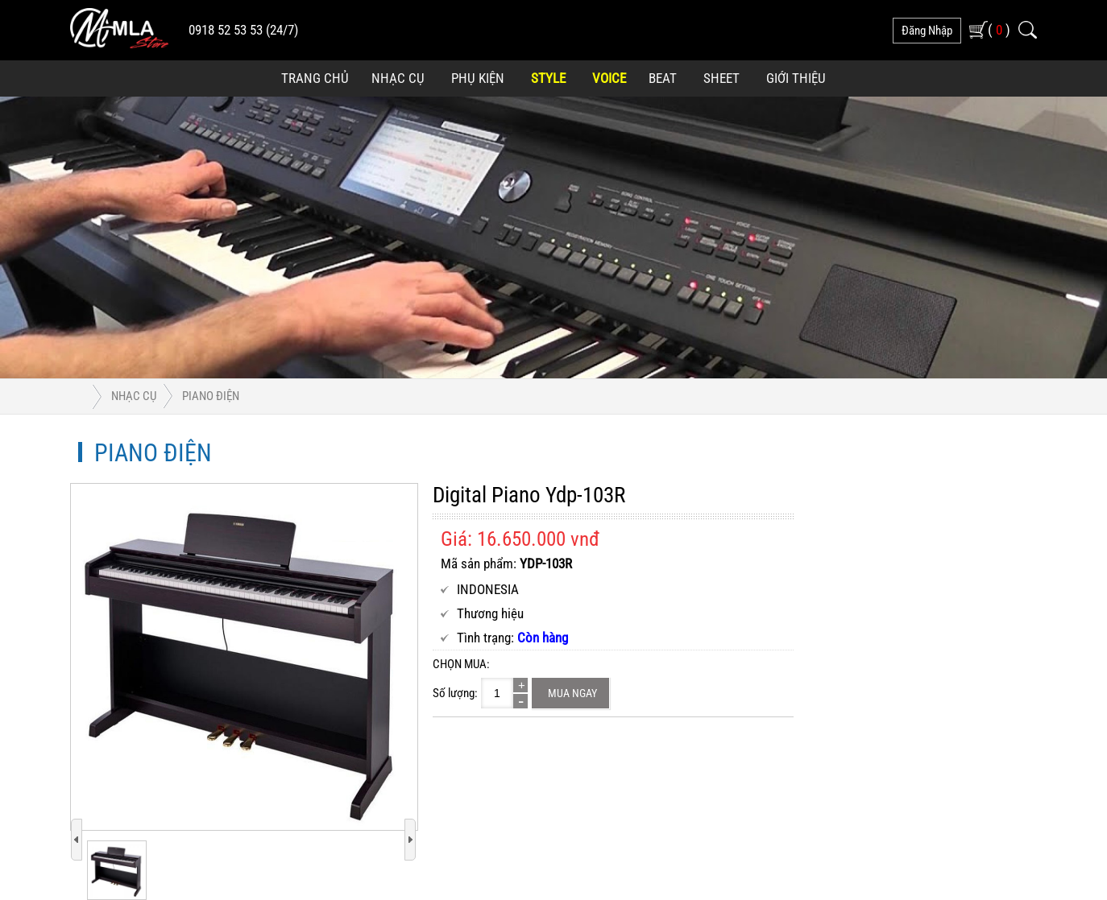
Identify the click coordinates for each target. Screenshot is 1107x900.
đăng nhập (927, 30)
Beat (663, 78)
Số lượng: (455, 693)
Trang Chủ (315, 78)
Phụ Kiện (477, 78)
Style (548, 78)
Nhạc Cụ (398, 78)
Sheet (721, 78)
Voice (609, 78)
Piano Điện (210, 396)
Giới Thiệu (796, 78)
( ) (999, 29)
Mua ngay (572, 693)
